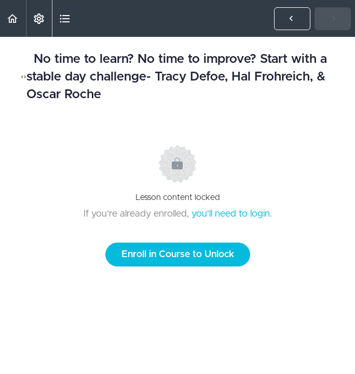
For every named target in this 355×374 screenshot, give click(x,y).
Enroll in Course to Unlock (177, 254)
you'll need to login (231, 214)
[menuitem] (39, 18)
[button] (13, 18)
